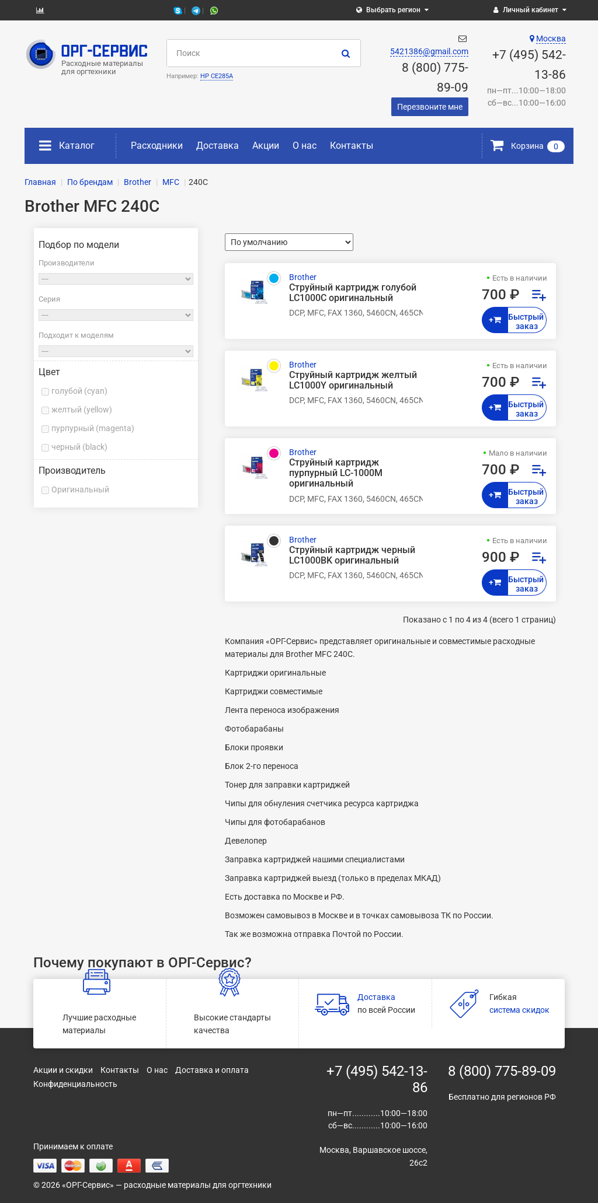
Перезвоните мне (430, 106)
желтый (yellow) (81, 409)
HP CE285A (216, 76)
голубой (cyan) (79, 391)
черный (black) (79, 447)
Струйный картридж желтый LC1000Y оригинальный (353, 380)
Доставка (217, 145)
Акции (265, 145)
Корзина (528, 146)
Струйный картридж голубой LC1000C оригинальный (352, 292)
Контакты (351, 145)
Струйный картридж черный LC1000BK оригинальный (352, 555)
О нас (305, 145)
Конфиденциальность (75, 1084)
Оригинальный (80, 489)
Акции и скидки (63, 1070)
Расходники (157, 145)
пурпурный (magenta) (92, 428)
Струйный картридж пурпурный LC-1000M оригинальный (336, 473)
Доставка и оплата (212, 1070)
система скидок (519, 1010)
